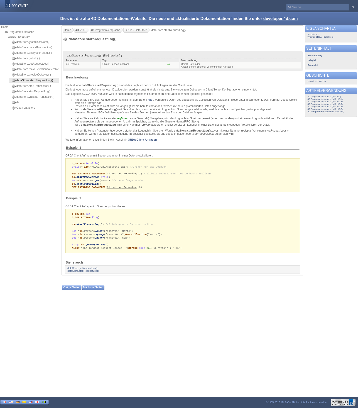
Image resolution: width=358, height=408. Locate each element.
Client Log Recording (122, 174)
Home (4, 27)
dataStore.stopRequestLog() (31, 91)
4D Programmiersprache (19, 32)
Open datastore (23, 108)
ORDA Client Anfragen (142, 139)
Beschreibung (77, 77)
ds (15, 102)
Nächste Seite (92, 291)
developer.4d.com (280, 18)
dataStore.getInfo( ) (26, 58)
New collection (136, 237)
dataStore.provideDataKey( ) (31, 75)
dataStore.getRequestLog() (30, 64)
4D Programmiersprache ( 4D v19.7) (325, 109)
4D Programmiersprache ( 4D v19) (324, 96)
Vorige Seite (71, 291)
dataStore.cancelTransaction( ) (33, 47)
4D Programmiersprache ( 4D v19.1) (325, 99)
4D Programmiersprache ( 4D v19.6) (325, 106)
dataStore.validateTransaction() (33, 97)
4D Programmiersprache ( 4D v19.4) (325, 101)
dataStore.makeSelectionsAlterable (35, 69)
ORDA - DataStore (19, 37)
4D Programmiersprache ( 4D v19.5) (325, 104)
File (150, 99)
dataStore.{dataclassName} (30, 42)
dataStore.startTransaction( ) (31, 86)
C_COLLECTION (81, 219)
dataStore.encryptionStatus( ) (32, 53)
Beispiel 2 (73, 200)
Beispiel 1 (73, 147)
